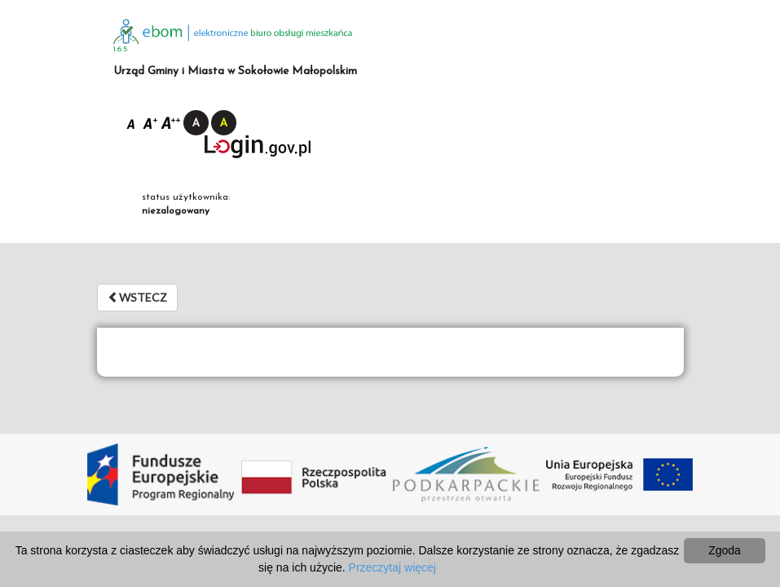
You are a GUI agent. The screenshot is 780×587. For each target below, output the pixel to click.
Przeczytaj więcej (392, 567)
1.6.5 (120, 49)
